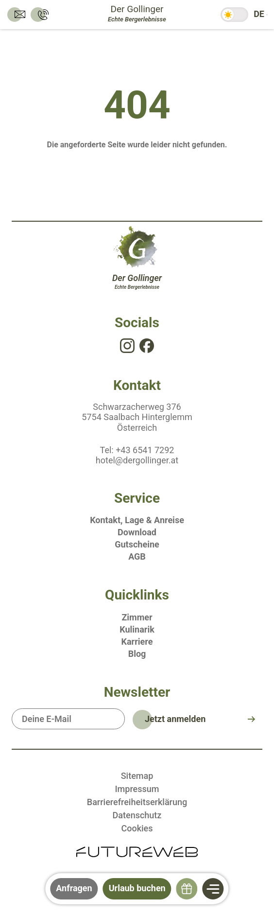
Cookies (137, 828)
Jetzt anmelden (175, 719)
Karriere (137, 641)
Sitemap (137, 776)
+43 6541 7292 (145, 450)
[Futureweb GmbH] (137, 851)
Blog (137, 654)
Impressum (137, 789)
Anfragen (74, 888)
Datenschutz (137, 815)
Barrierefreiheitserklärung (137, 802)
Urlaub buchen (137, 888)
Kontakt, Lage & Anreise (137, 520)
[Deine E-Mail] (68, 719)
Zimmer (136, 617)
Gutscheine (137, 544)
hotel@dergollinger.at (137, 460)
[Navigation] (213, 888)
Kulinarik (137, 629)
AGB (137, 556)
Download (137, 532)
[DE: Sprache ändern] (259, 14)
